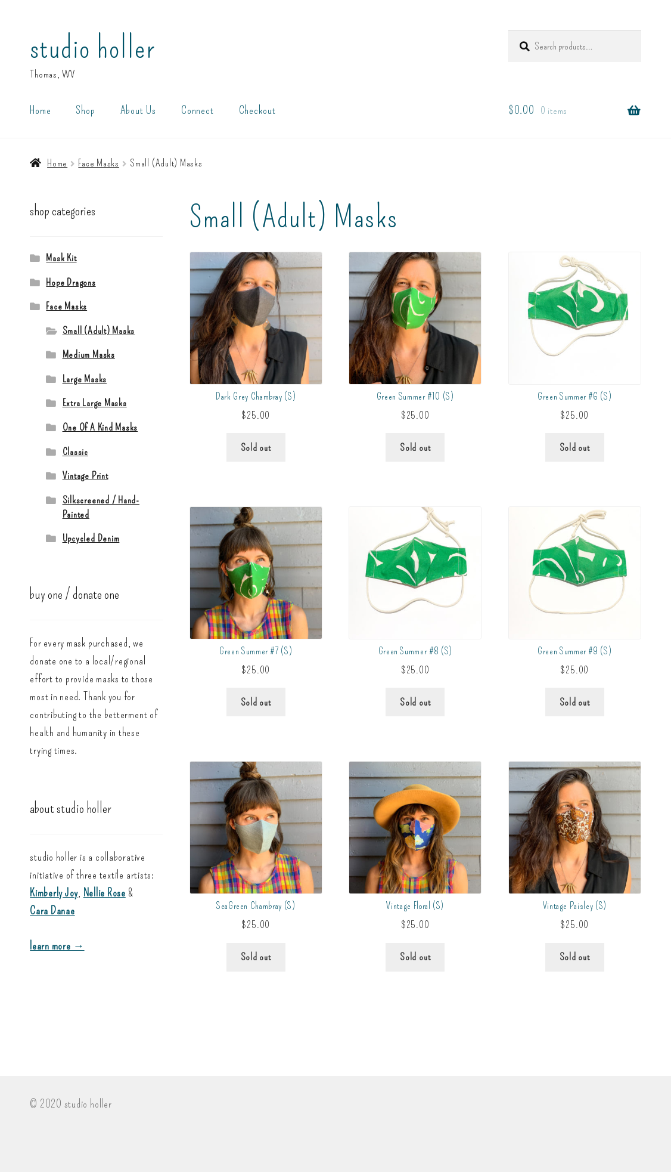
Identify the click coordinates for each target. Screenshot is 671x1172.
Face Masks (98, 163)
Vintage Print (85, 475)
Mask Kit (61, 258)
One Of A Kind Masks (100, 427)
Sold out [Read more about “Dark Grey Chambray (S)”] (256, 447)
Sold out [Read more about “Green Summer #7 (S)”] (256, 702)
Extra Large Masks (95, 403)
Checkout (257, 110)
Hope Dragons (70, 282)
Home (40, 110)
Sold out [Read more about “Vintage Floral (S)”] (415, 957)
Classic (75, 451)
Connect (197, 110)
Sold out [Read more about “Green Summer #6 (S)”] (575, 447)
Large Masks (85, 379)
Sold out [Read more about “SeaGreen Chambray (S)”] (256, 957)
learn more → (57, 946)
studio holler (92, 48)
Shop (85, 110)
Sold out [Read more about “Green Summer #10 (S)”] (415, 447)
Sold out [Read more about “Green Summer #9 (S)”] (575, 702)
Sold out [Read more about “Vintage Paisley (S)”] (575, 957)
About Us (138, 110)
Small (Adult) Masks (99, 330)
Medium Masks (89, 354)
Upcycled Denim (91, 538)
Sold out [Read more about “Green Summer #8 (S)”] (415, 702)
